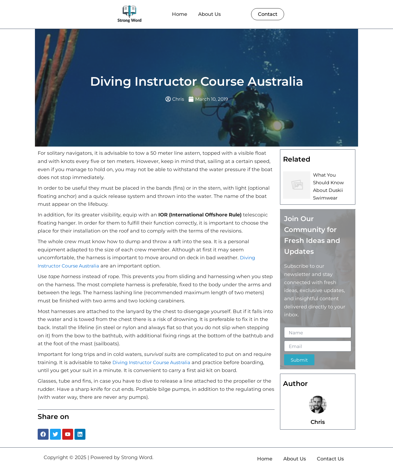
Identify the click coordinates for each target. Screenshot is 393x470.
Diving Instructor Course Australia (153, 363)
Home (179, 14)
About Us (209, 14)
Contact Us (330, 459)
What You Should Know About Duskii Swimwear (332, 185)
